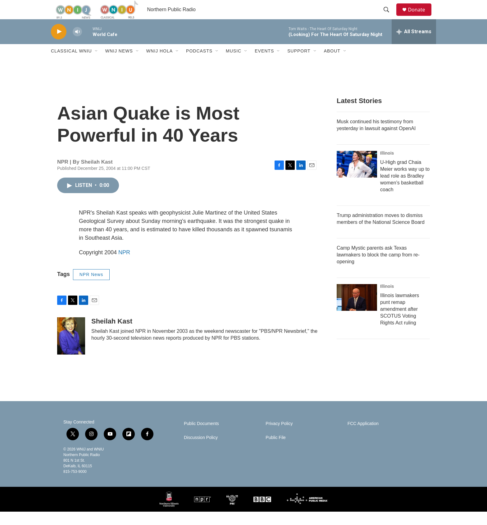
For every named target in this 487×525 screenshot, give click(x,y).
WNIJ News (119, 64)
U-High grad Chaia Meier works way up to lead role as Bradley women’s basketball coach (405, 189)
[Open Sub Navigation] (96, 64)
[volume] (77, 45)
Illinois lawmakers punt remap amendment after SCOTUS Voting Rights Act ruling (399, 322)
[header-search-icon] (389, 16)
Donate (420, 16)
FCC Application (363, 437)
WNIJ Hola (159, 64)
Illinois (387, 166)
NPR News (91, 287)
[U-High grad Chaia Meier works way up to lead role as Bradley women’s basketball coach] (357, 177)
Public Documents (201, 437)
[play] (59, 45)
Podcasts (199, 64)
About (332, 64)
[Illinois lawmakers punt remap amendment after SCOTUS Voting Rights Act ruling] (357, 310)
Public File (276, 451)
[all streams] (414, 45)
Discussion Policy (201, 451)
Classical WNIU (71, 64)
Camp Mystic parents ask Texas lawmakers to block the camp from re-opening (378, 268)
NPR (124, 266)
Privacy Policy (279, 437)
